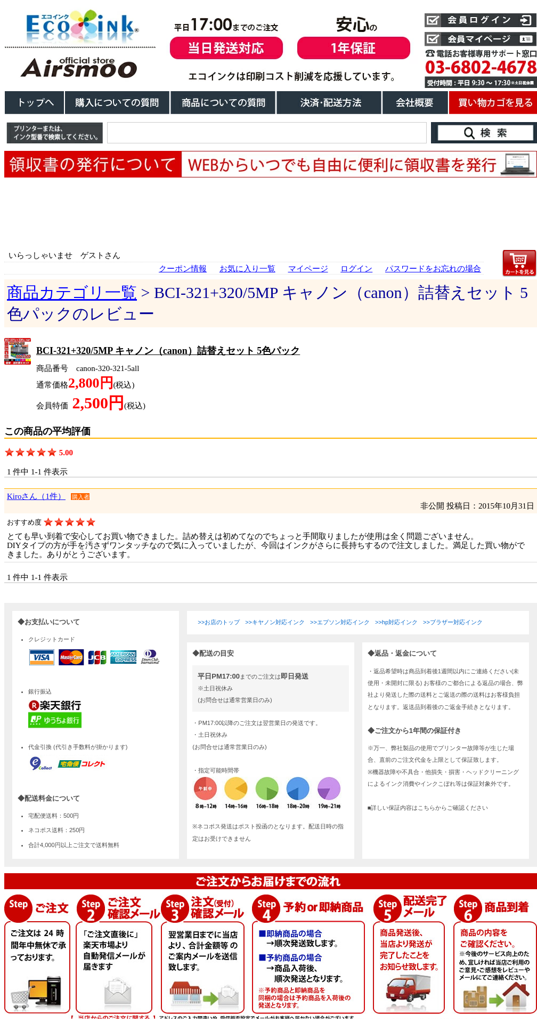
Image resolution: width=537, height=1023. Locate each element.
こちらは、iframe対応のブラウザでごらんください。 (270, 811)
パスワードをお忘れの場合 (433, 268)
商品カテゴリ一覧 (72, 292)
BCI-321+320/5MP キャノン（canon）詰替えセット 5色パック (168, 350)
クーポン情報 (183, 268)
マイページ (308, 268)
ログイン (356, 268)
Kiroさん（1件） (36, 496)
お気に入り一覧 (247, 268)
